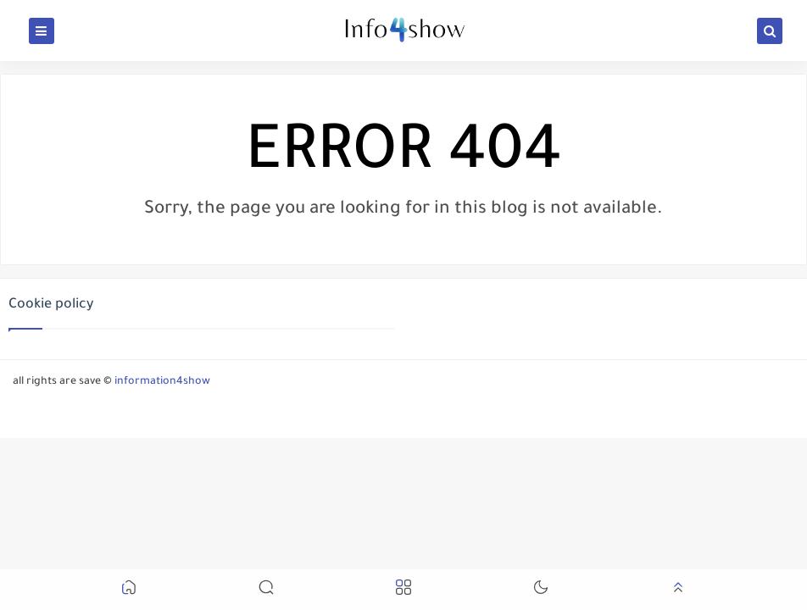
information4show (162, 382)
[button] (128, 590)
